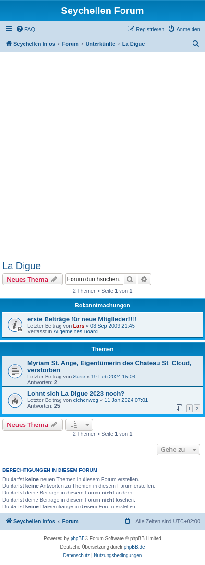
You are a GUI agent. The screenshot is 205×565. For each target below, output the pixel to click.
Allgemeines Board (75, 331)
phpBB (78, 538)
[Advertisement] (102, 156)
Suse (79, 376)
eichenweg (85, 400)
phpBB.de (134, 547)
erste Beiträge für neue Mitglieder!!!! (81, 319)
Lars (78, 326)
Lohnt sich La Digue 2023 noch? (75, 393)
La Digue (21, 265)
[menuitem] (25, 29)
